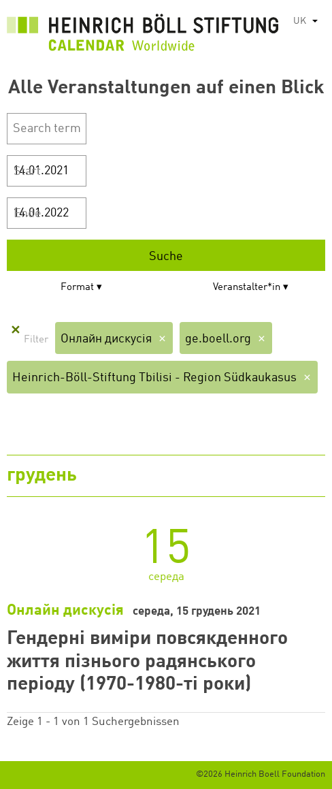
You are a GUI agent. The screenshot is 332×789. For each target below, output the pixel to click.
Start (27, 171)
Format (77, 288)
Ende (28, 214)
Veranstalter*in (246, 288)
